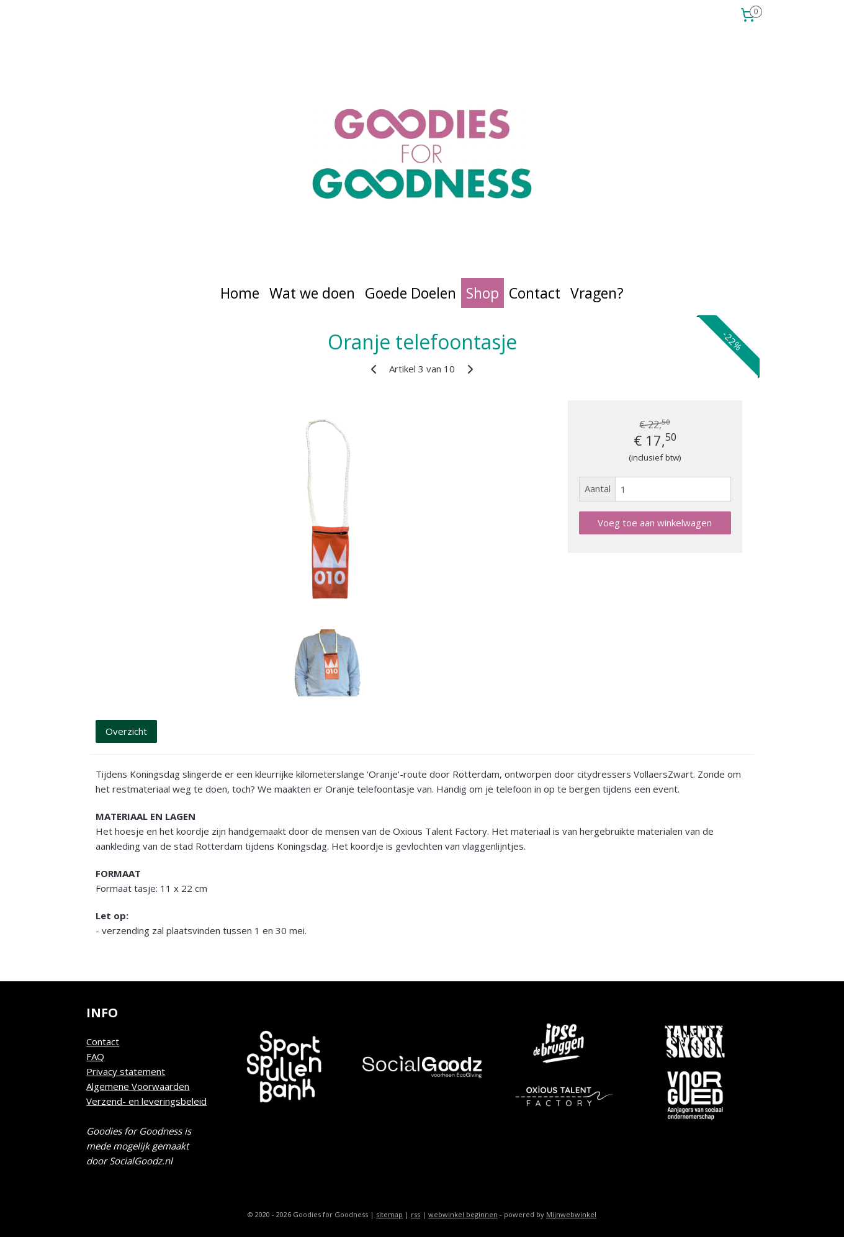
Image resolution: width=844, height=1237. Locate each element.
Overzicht (126, 731)
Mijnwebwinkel (571, 1214)
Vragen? (597, 293)
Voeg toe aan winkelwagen (655, 522)
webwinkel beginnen (463, 1214)
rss (415, 1214)
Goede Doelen (410, 293)
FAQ (95, 1056)
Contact (534, 293)
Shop (482, 293)
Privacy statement (125, 1071)
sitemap (389, 1214)
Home (239, 293)
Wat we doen (312, 293)
